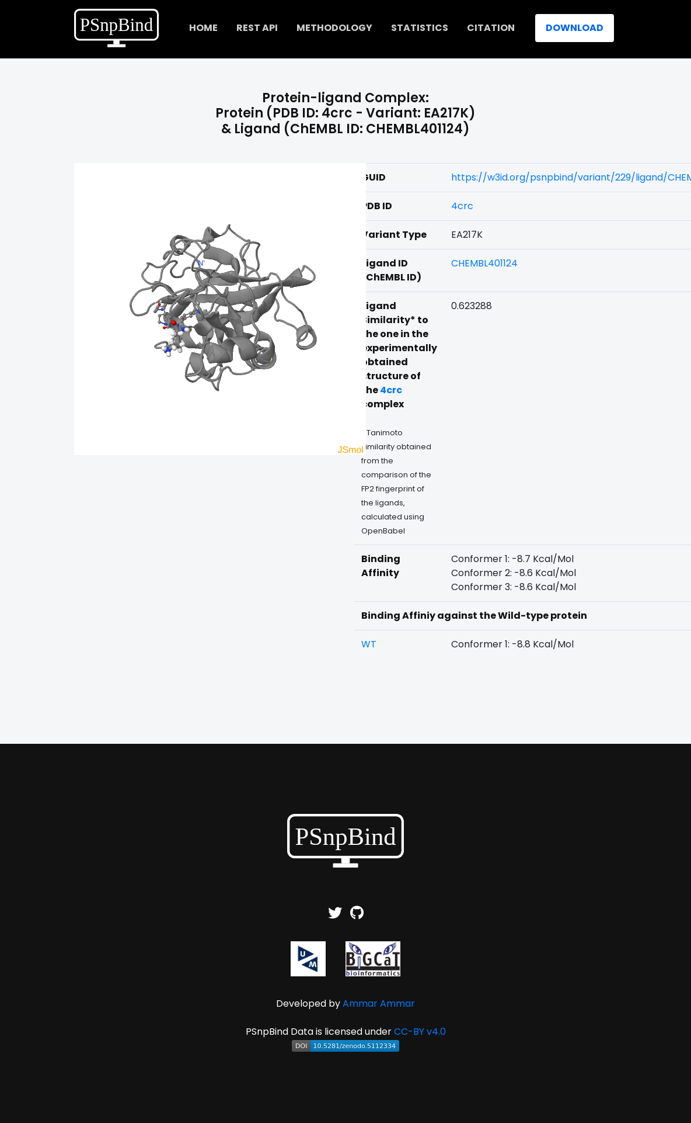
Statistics (419, 27)
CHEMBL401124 (484, 263)
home (203, 27)
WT (368, 644)
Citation (491, 27)
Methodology (334, 27)
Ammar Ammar (379, 1003)
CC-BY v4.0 (420, 1031)
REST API (257, 27)
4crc (462, 206)
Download (574, 27)
